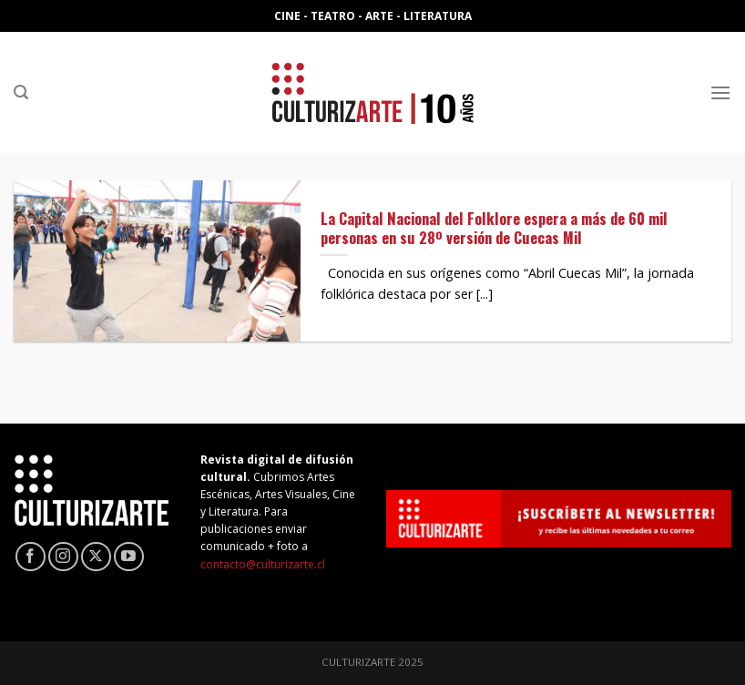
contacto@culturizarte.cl (262, 564)
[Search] (21, 92)
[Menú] (720, 92)
